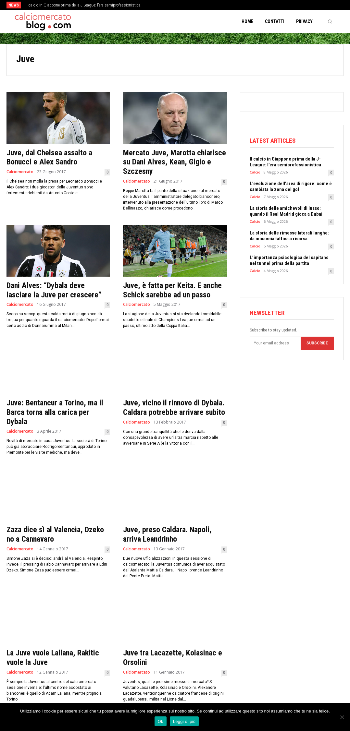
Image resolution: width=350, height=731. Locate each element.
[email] (275, 343)
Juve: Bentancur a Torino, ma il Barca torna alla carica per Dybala (54, 412)
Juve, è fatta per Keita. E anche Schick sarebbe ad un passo (172, 290)
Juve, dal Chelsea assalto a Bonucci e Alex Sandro (49, 157)
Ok (160, 721)
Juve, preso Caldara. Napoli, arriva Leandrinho (167, 534)
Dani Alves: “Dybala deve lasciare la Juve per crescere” (54, 290)
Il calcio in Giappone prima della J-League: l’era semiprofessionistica (83, 5)
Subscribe (317, 343)
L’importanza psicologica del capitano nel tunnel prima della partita (289, 260)
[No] (342, 717)
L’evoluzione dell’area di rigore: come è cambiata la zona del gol (291, 186)
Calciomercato (19, 172)
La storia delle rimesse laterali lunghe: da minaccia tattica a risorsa (289, 236)
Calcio (255, 172)
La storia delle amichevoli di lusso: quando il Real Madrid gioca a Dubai (286, 211)
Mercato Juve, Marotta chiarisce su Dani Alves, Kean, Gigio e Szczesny (174, 162)
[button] (329, 21)
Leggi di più (184, 721)
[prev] (183, 5)
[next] (194, 5)
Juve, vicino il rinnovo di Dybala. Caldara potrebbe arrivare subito (174, 407)
